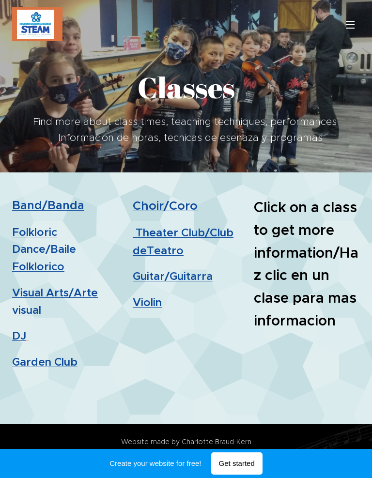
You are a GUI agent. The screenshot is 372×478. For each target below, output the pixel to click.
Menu (350, 24)
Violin (147, 302)
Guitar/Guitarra (173, 276)
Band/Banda (48, 205)
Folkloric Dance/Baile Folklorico (44, 249)
